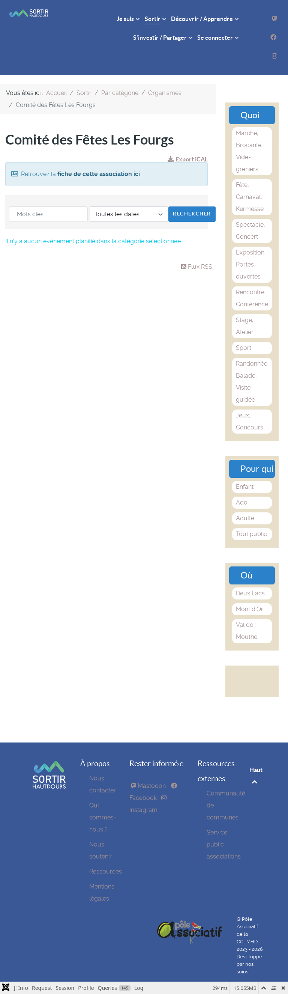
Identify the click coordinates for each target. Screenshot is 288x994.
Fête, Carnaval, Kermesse (250, 196)
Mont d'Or (249, 609)
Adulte (245, 518)
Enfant (245, 486)
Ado (242, 502)
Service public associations (224, 844)
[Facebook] (273, 37)
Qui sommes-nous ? (102, 817)
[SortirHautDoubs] (49, 786)
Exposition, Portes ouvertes (251, 264)
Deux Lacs (250, 593)
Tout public (251, 534)
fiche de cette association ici (98, 174)
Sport (243, 347)
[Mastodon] (274, 18)
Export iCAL (188, 159)
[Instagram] (274, 56)
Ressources (105, 871)
